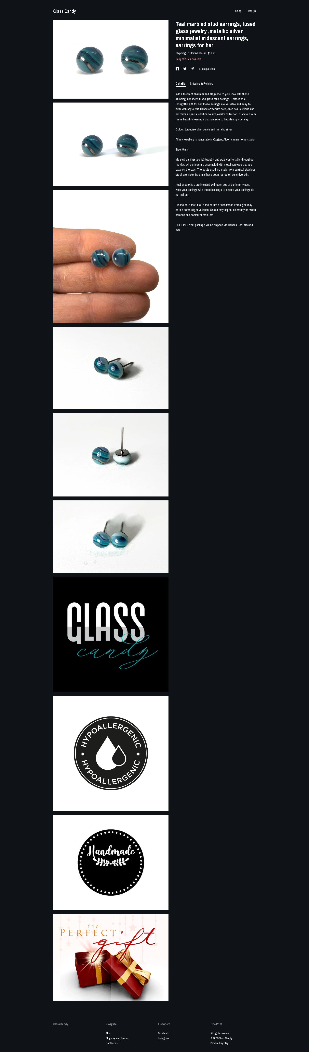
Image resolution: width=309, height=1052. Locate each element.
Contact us (112, 1043)
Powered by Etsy (219, 1043)
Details (181, 83)
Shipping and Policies (117, 1038)
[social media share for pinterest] (193, 69)
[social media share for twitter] (185, 69)
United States (198, 53)
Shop (238, 11)
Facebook (163, 1033)
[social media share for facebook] (177, 69)
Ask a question (207, 69)
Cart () (251, 11)
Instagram (163, 1038)
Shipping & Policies (201, 83)
